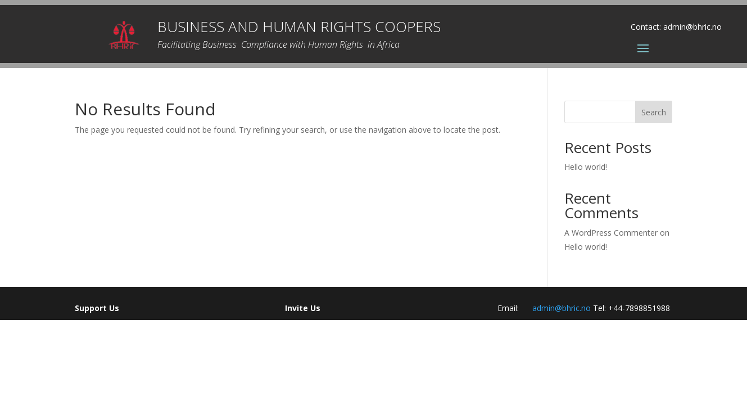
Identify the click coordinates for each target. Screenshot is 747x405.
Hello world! (585, 166)
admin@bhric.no (692, 26)
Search (653, 112)
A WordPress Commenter (611, 232)
